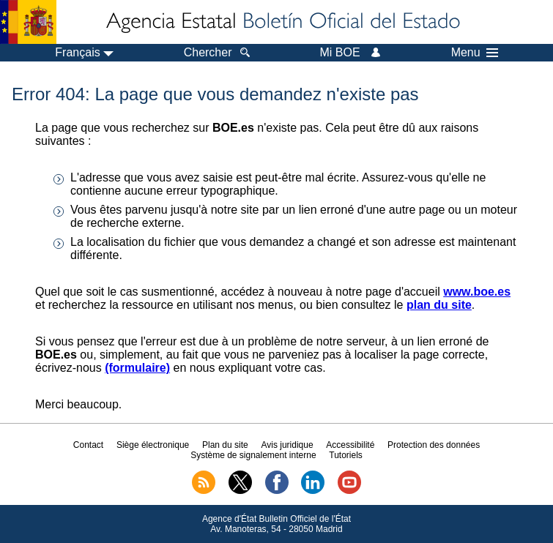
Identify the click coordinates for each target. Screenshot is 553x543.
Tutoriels (346, 455)
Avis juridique (287, 445)
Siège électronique (152, 445)
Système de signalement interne (253, 455)
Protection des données (433, 445)
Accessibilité (350, 445)
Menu (474, 53)
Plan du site (225, 445)
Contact (88, 445)
